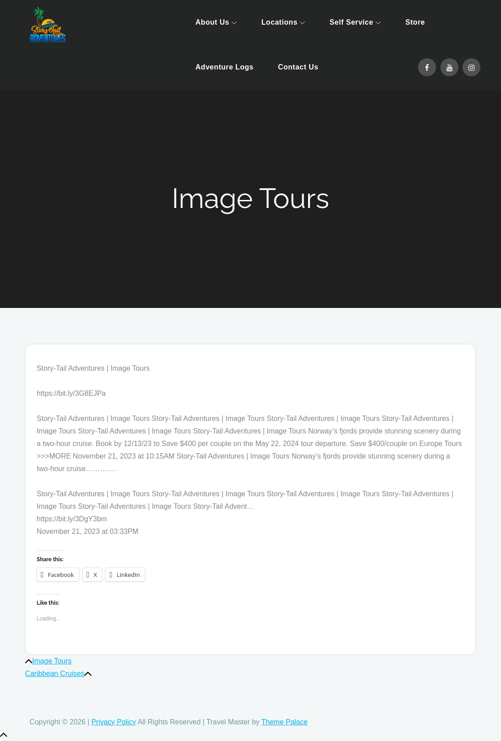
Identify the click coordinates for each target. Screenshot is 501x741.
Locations (283, 22)
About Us (216, 22)
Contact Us (298, 67)
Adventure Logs (225, 67)
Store (415, 22)
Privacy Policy (113, 722)
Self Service (355, 22)
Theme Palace (284, 722)
